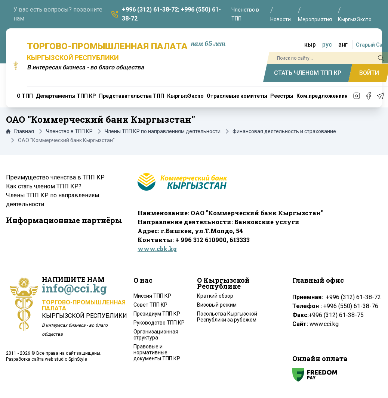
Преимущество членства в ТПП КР (55, 177)
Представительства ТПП (131, 96)
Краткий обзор (215, 296)
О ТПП (25, 96)
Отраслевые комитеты (237, 96)
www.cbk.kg (157, 249)
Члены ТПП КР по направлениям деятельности (163, 131)
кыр (310, 44)
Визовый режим (217, 305)
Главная (20, 131)
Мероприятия (315, 19)
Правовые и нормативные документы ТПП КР (156, 352)
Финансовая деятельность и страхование (284, 131)
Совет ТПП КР (150, 305)
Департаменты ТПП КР (66, 96)
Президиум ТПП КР (156, 314)
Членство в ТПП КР (69, 131)
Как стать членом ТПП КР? (43, 186)
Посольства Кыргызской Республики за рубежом (227, 317)
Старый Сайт (372, 45)
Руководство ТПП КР (159, 323)
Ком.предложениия (322, 96)
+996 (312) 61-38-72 (150, 9)
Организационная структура (155, 335)
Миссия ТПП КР (152, 296)
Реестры (281, 96)
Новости (280, 19)
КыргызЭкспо (355, 19)
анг (343, 44)
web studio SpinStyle (66, 359)
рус (327, 44)
